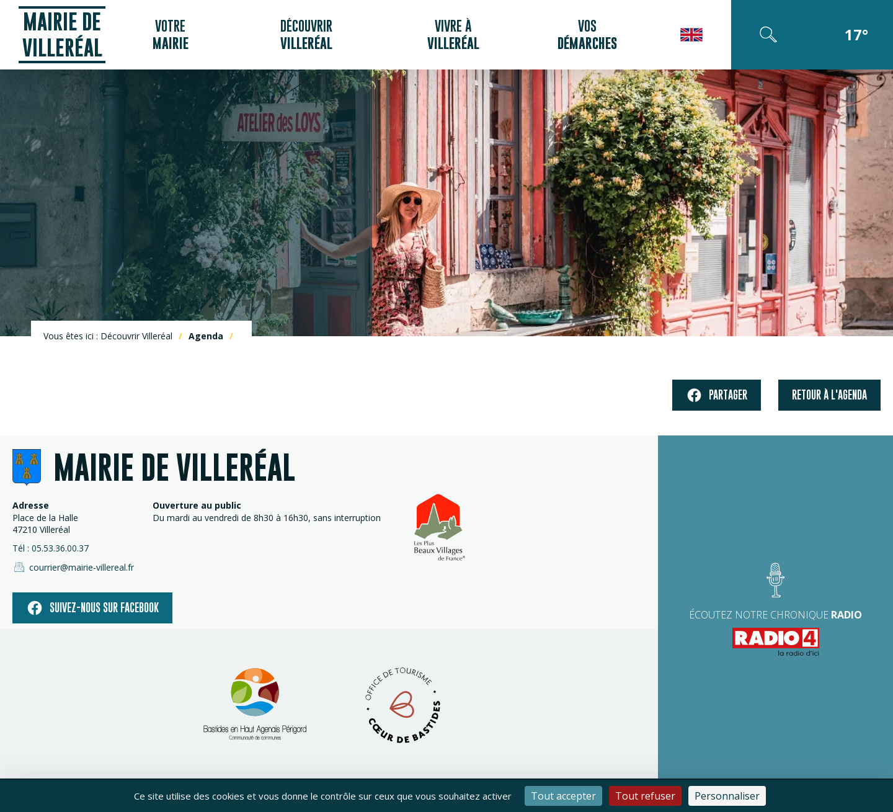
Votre (171, 34)
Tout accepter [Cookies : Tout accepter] (563, 796)
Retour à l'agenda (829, 394)
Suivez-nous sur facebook (92, 608)
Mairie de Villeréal (62, 34)
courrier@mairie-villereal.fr (73, 567)
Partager (716, 395)
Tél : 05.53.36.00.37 (50, 548)
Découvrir (306, 34)
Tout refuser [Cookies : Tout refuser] (645, 796)
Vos (587, 34)
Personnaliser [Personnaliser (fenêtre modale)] (727, 796)
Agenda (206, 336)
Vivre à (453, 34)
